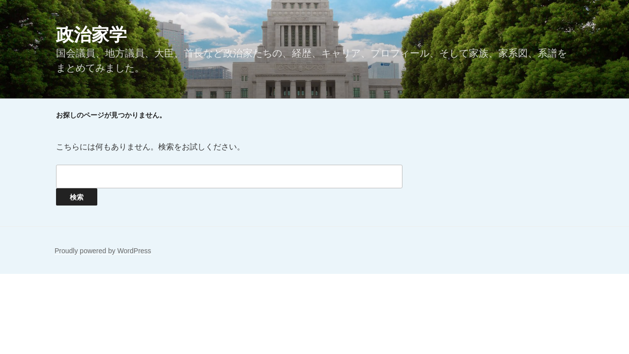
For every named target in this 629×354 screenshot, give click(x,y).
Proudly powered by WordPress (103, 251)
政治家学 (91, 35)
